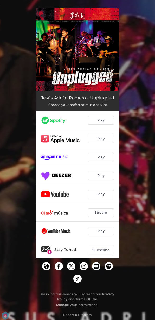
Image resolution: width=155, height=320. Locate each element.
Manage (62, 305)
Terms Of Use (86, 299)
